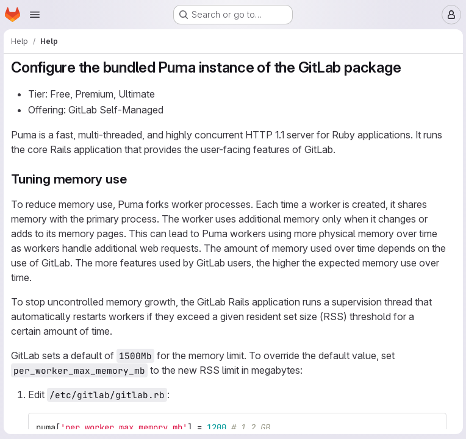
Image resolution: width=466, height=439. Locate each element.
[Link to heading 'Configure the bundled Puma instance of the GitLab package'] (410, 67)
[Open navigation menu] (35, 14)
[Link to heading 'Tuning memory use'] (134, 179)
